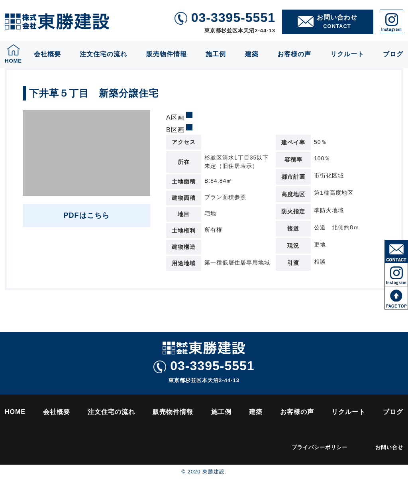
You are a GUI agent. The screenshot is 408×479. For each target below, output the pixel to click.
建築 (252, 54)
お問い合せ (389, 447)
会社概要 (47, 54)
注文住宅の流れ (103, 54)
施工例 (216, 54)
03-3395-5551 (203, 366)
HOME (15, 411)
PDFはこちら (87, 215)
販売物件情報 (166, 54)
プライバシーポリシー (319, 447)
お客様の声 (294, 54)
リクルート (347, 54)
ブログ (393, 54)
